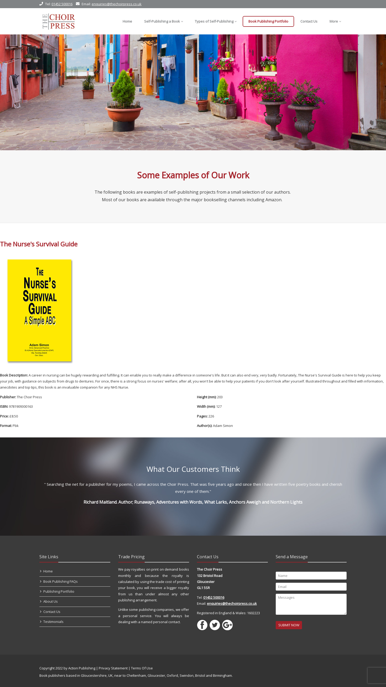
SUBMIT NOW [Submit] (288, 625)
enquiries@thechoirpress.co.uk (117, 4)
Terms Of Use (142, 668)
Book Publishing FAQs (60, 581)
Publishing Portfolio (58, 591)
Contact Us (51, 611)
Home (48, 571)
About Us (50, 601)
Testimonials (53, 621)
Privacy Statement (113, 668)
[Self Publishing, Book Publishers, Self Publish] (58, 21)
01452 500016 (61, 4)
